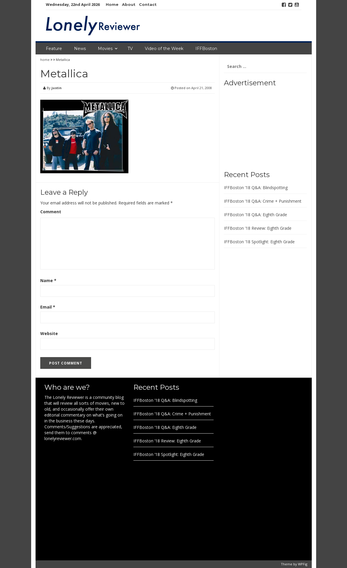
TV (130, 48)
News (80, 48)
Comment (50, 211)
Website (49, 333)
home (45, 59)
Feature (54, 48)
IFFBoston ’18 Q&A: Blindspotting (256, 187)
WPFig (302, 564)
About (128, 4)
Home (112, 4)
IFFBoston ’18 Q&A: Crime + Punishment (262, 201)
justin (56, 88)
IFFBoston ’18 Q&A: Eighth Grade (255, 214)
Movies (105, 48)
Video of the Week (164, 48)
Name (48, 280)
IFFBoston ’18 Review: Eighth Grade (257, 228)
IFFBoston (206, 48)
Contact (148, 4)
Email (47, 307)
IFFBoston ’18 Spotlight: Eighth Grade (259, 241)
